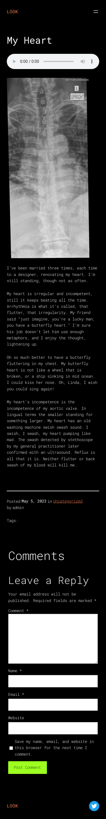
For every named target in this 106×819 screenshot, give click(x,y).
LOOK (12, 11)
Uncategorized (68, 501)
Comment (18, 610)
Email (16, 694)
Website (16, 717)
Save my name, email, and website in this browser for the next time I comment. (54, 748)
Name (15, 670)
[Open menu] (95, 11)
